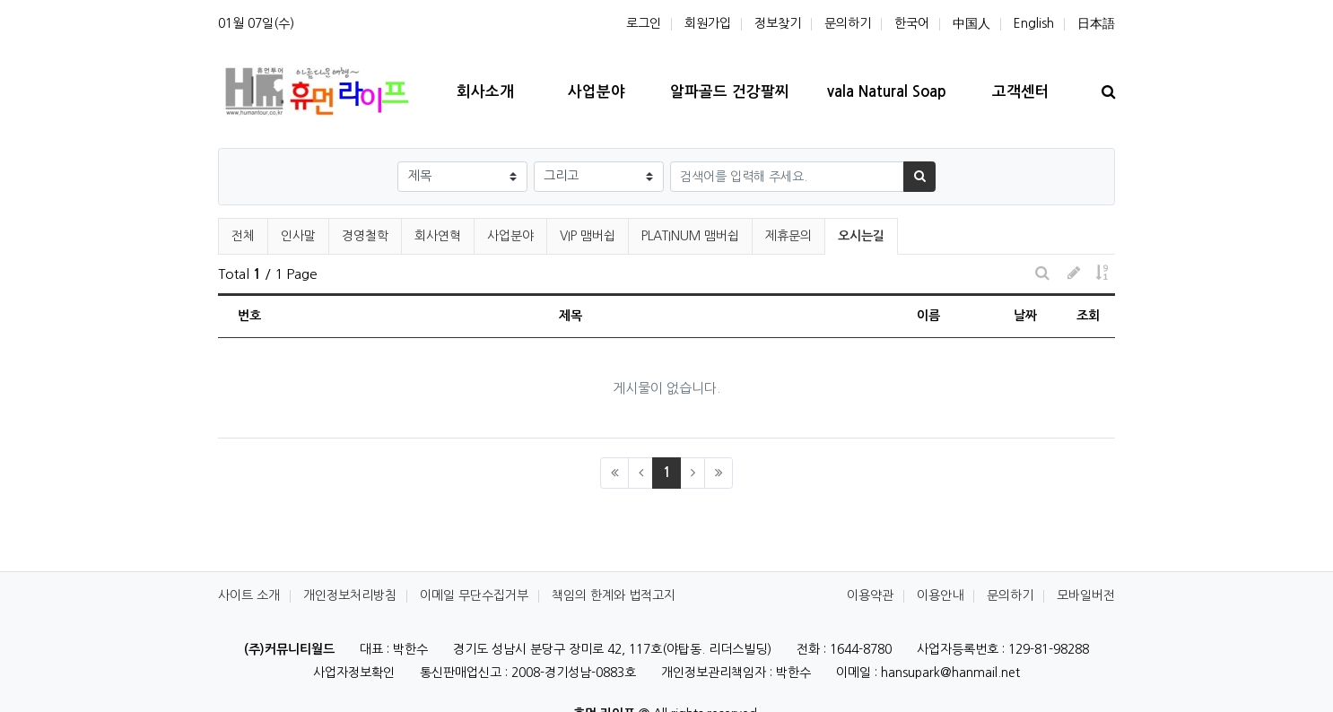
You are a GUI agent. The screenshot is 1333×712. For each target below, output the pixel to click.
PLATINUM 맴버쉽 (690, 236)
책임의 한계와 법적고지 (613, 595)
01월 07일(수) (256, 23)
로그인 (643, 23)
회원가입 (707, 23)
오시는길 (862, 233)
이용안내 (940, 595)
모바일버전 (1086, 595)
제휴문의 (788, 236)
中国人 (971, 23)
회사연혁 (437, 236)
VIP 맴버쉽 (587, 236)
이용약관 (870, 595)
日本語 (1096, 23)
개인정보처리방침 (349, 595)
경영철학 (365, 236)
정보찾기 (777, 23)
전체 (243, 236)
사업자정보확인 (354, 672)
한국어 (911, 23)
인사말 (298, 236)
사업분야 (510, 236)
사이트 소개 (249, 595)
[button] (1073, 274)
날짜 (1025, 315)
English (1034, 23)
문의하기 (847, 23)
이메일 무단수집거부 (474, 595)
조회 (1088, 315)
